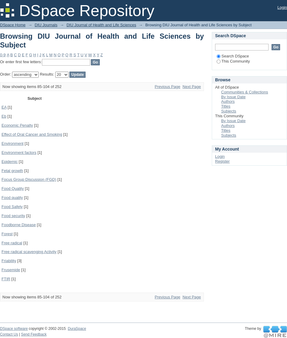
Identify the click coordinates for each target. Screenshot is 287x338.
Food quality (12, 197)
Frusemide (11, 270)
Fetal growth (12, 170)
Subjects (228, 111)
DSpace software (14, 329)
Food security (13, 215)
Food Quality (13, 188)
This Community (233, 61)
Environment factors (19, 152)
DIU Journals (46, 25)
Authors (228, 101)
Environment (13, 143)
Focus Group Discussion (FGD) (29, 179)
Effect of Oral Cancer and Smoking (32, 134)
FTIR (6, 279)
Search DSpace (233, 56)
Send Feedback (34, 334)
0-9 (3, 55)
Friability (9, 260)
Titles (226, 106)
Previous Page (167, 86)
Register (222, 161)
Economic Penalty (17, 125)
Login (282, 7)
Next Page (191, 86)
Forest (7, 234)
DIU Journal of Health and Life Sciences (101, 25)
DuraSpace (77, 329)
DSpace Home (13, 25)
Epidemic (10, 161)
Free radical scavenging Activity (29, 251)
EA (4, 107)
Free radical (12, 243)
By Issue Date (233, 97)
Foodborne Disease (19, 225)
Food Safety (12, 206)
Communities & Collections (244, 92)
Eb (4, 116)
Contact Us (9, 334)
